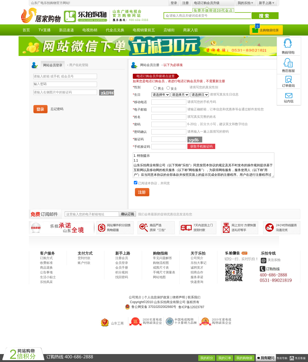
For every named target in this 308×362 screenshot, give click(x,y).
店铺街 (169, 30)
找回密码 (121, 277)
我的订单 (224, 358)
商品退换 (46, 267)
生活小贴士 (48, 277)
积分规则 (121, 272)
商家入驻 (190, 30)
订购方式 (46, 258)
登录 (174, 3)
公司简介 (197, 258)
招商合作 (197, 272)
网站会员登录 (52, 65)
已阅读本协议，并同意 (154, 183)
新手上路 (267, 3)
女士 (174, 88)
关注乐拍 (270, 260)
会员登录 (121, 263)
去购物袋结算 (269, 30)
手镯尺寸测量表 (164, 272)
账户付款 (84, 263)
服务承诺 (197, 277)
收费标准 (46, 263)
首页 (26, 30)
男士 (161, 88)
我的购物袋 (244, 358)
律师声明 (178, 297)
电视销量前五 (144, 30)
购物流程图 (161, 263)
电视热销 (89, 30)
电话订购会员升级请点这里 (156, 76)
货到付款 (84, 258)
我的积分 (206, 358)
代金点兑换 (115, 30)
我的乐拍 (246, 3)
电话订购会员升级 (206, 3)
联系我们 (194, 297)
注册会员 (121, 258)
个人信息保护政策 (157, 297)
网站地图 (159, 277)
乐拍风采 (46, 282)
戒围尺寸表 (161, 267)
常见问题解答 (162, 258)
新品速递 (66, 30)
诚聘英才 (197, 267)
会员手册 (121, 267)
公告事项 (46, 272)
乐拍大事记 (198, 263)
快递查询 (197, 282)
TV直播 (44, 30)
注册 (185, 3)
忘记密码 (57, 109)
